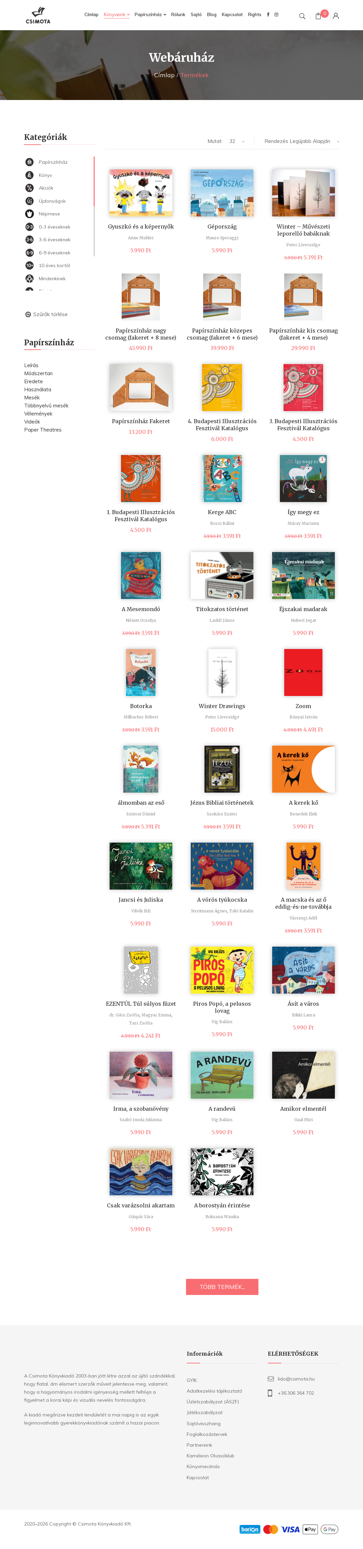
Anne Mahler (141, 237)
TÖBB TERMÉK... (222, 1287)
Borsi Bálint (222, 523)
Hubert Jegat (303, 620)
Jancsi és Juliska (141, 899)
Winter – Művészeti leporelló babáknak (303, 230)
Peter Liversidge (303, 244)
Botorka (141, 706)
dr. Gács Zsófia (124, 1014)
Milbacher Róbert (141, 716)
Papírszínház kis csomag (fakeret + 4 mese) (303, 334)
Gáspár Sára (141, 1216)
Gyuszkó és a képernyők (141, 226)
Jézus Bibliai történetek (222, 802)
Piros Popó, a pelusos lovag (222, 1007)
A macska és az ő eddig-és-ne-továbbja (303, 903)
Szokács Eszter (222, 813)
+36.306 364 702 (296, 1393)
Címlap (164, 75)
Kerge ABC (222, 512)
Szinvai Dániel (140, 813)
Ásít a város (303, 1003)
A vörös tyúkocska (222, 899)
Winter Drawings (222, 706)
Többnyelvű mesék (46, 405)
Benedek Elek (303, 813)
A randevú (222, 1108)
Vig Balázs (222, 1021)
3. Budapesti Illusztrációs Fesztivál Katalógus (303, 425)
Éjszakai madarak (303, 609)
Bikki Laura (303, 1014)
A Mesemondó (141, 609)
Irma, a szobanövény (141, 1108)
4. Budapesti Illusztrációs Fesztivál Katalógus (222, 425)
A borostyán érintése (222, 1205)
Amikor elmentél (303, 1108)
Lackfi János (222, 620)
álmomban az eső (141, 802)
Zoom (303, 706)
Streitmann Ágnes (209, 910)
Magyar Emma (156, 1014)
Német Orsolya (141, 620)
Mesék (32, 397)
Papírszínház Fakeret (141, 421)
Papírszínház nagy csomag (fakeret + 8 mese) (140, 334)
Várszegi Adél (303, 917)
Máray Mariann (303, 523)
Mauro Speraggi (222, 237)
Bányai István (303, 716)
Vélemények (38, 413)
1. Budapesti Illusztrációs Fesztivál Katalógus (141, 515)
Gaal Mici (303, 1119)
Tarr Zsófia (141, 1023)
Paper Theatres (43, 430)
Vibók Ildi (140, 910)
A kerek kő (303, 802)
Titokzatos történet (222, 609)
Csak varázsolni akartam (141, 1205)
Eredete (33, 381)
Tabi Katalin (241, 910)
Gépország (222, 226)
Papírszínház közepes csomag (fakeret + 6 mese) (222, 334)
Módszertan (38, 373)
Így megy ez (303, 512)
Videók (32, 421)
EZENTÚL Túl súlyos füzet (141, 1003)
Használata (37, 389)
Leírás (31, 365)
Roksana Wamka (222, 1216)
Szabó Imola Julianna (141, 1119)
